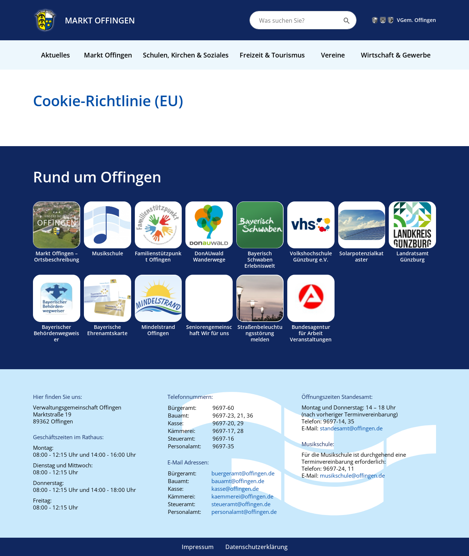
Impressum (198, 547)
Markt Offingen (108, 55)
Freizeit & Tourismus (272, 55)
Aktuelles (55, 55)
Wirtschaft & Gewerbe (396, 55)
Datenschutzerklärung (256, 547)
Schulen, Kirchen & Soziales (186, 55)
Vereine (333, 55)
